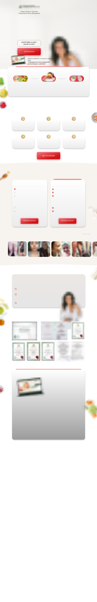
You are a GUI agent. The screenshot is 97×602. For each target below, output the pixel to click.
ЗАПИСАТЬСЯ (29, 51)
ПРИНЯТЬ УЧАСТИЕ (29, 220)
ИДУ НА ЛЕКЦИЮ (48, 156)
